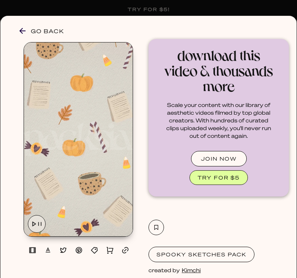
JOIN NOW (219, 158)
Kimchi (191, 269)
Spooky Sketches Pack (201, 254)
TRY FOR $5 (219, 177)
